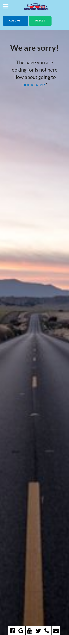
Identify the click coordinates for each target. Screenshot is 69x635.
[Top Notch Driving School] (34, 6)
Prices (40, 20)
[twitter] (38, 630)
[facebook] (12, 630)
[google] (21, 630)
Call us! (15, 20)
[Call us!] (47, 630)
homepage (33, 84)
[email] (55, 630)
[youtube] (29, 630)
